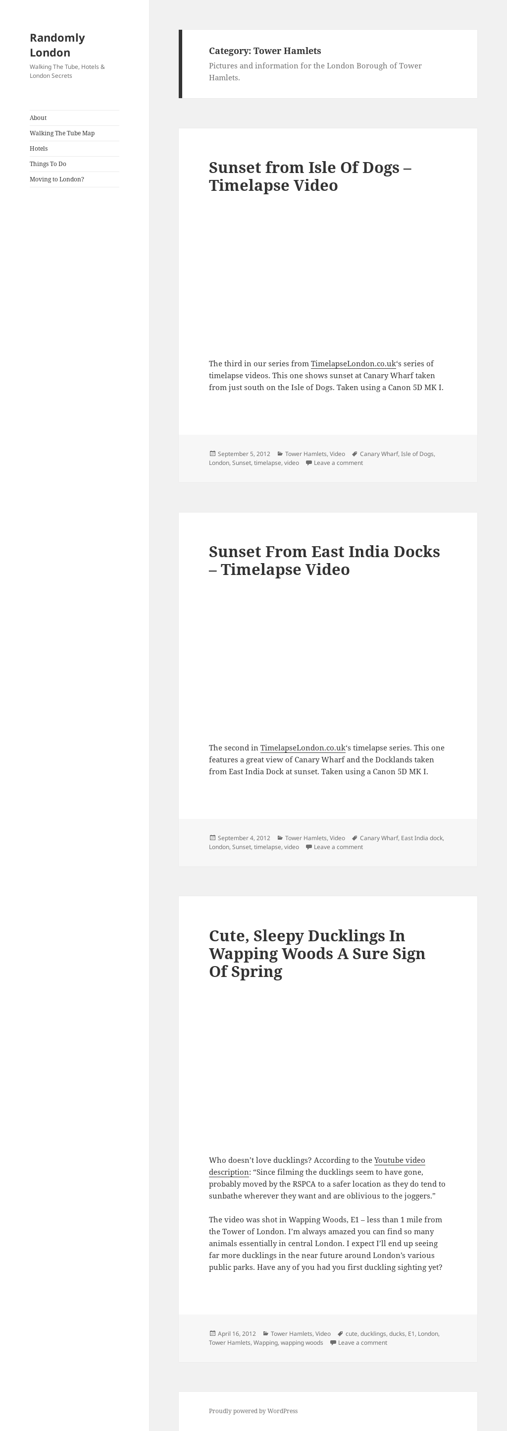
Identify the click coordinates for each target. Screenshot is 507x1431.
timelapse (267, 462)
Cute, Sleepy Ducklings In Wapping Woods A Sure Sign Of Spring (317, 953)
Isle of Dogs (417, 454)
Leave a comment (338, 462)
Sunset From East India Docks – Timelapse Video (324, 560)
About (38, 118)
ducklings (373, 1333)
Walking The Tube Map (62, 133)
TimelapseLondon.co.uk (353, 363)
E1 (411, 1333)
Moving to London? (57, 179)
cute (351, 1333)
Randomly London (57, 44)
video (291, 462)
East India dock (422, 838)
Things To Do (48, 164)
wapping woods (302, 1342)
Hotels (39, 148)
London (219, 462)
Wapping (266, 1342)
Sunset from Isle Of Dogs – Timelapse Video (310, 176)
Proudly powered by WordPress (253, 1411)
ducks (397, 1333)
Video (337, 454)
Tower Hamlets (306, 454)
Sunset (241, 462)
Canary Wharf (379, 454)
